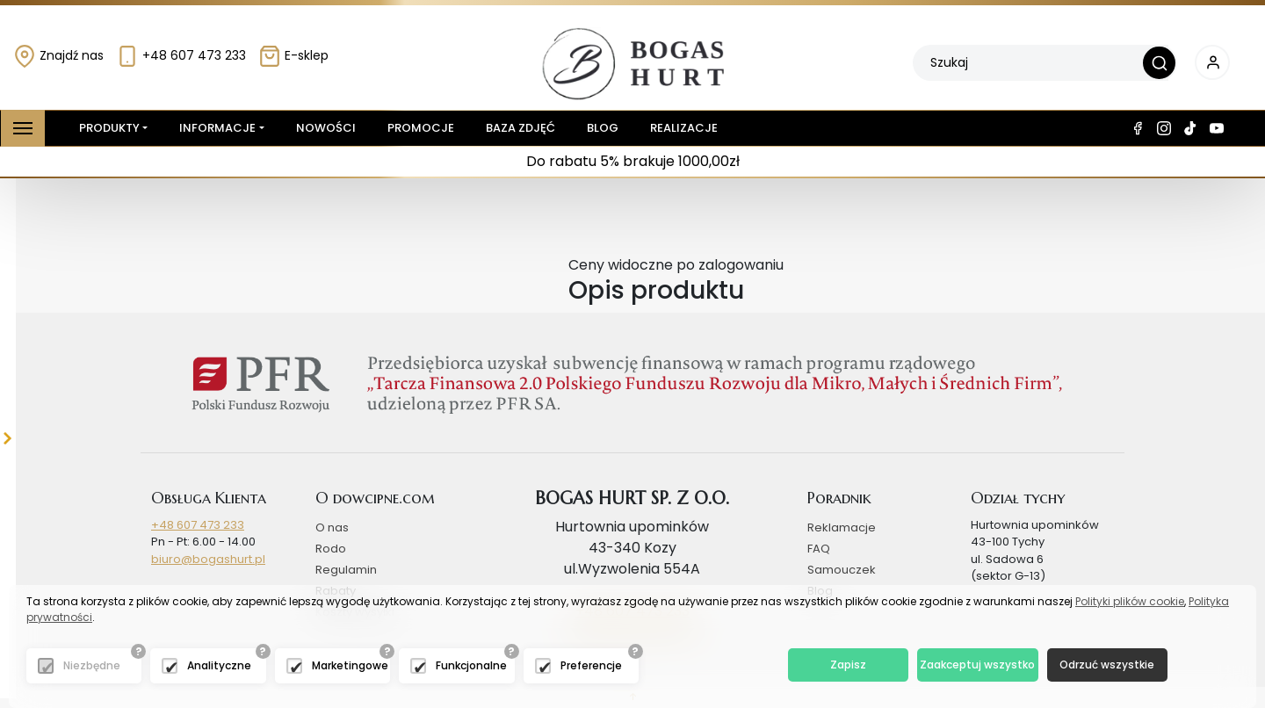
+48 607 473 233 (181, 55)
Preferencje (591, 665)
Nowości (326, 127)
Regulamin (346, 569)
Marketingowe (350, 665)
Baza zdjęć (520, 127)
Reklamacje (841, 527)
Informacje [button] (217, 127)
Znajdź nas (58, 55)
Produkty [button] (106, 128)
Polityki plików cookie (1129, 601)
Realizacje (684, 127)
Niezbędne (91, 665)
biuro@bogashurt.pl (208, 559)
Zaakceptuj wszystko (977, 664)
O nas (332, 527)
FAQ (818, 548)
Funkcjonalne (471, 665)
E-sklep (293, 55)
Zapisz (848, 664)
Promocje (420, 127)
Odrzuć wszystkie (1106, 664)
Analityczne (219, 665)
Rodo (330, 548)
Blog (602, 127)
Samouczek (841, 569)
